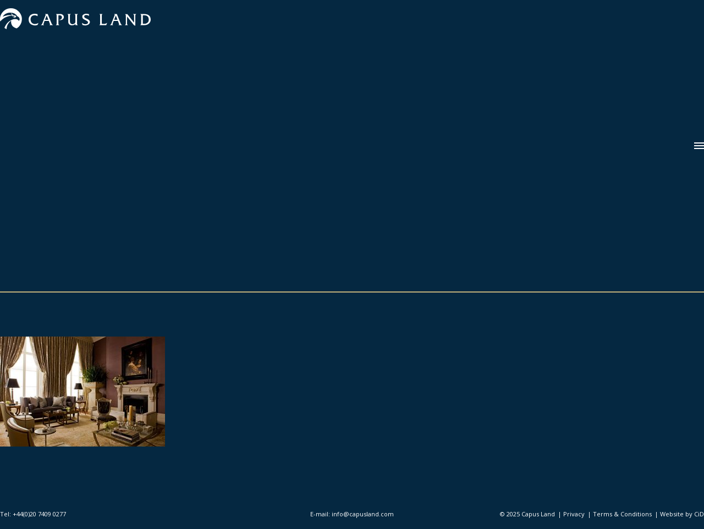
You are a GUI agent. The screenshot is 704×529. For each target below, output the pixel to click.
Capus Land (538, 514)
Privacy (574, 514)
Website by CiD (682, 514)
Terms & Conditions (622, 514)
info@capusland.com (363, 514)
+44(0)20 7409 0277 (39, 514)
